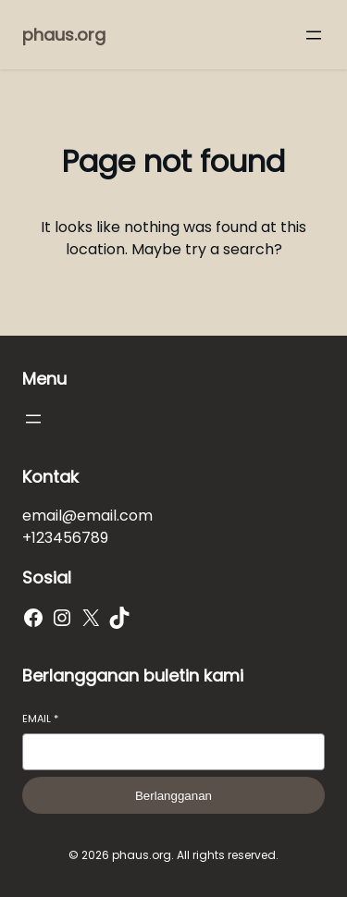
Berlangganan (173, 796)
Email (40, 719)
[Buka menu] (314, 35)
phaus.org (63, 34)
